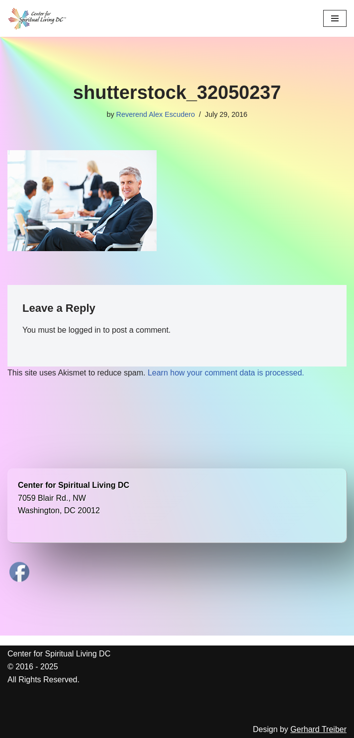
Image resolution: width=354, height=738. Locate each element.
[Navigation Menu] (335, 18)
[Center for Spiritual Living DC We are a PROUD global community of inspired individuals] (37, 18)
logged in (85, 330)
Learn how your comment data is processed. (226, 373)
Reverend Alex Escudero (155, 114)
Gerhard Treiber (318, 729)
